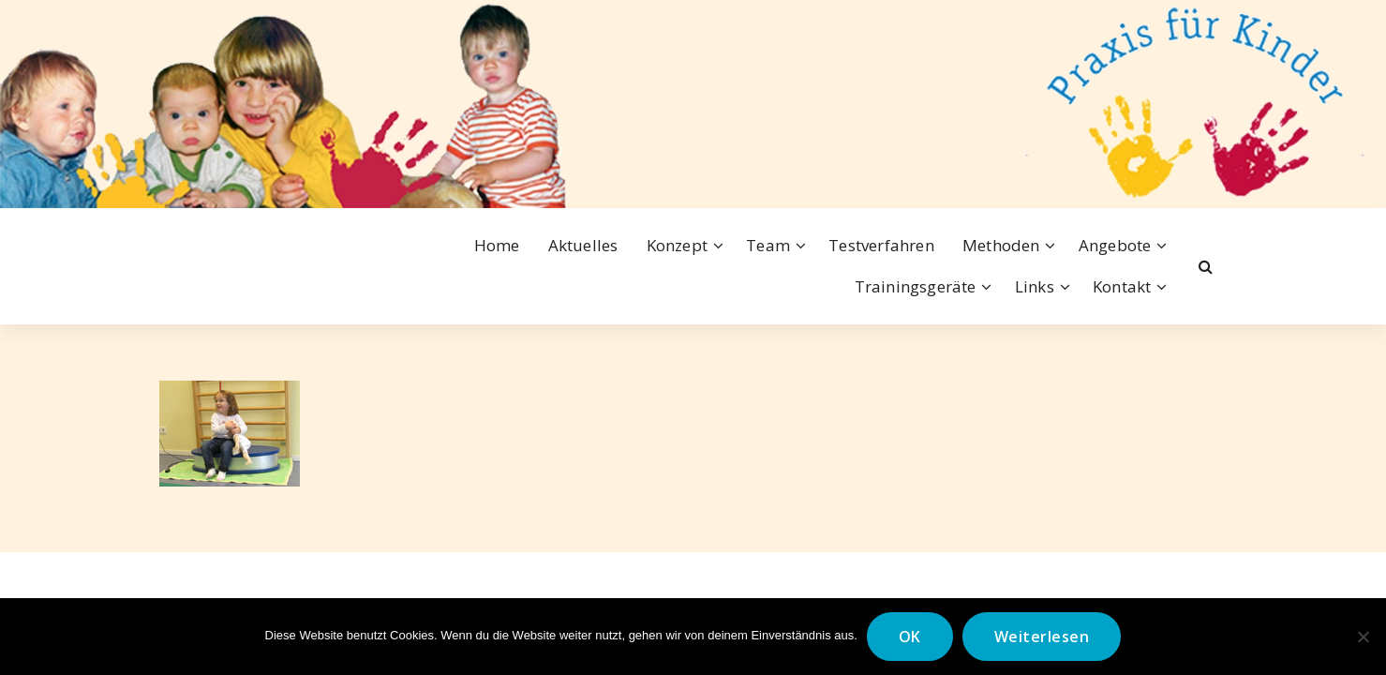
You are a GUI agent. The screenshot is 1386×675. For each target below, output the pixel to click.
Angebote (1115, 245)
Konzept (677, 245)
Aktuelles (583, 245)
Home (497, 245)
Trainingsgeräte (915, 286)
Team (768, 245)
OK (910, 636)
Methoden (1001, 245)
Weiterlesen (1042, 636)
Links (1034, 286)
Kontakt (1122, 286)
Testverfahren (881, 245)
